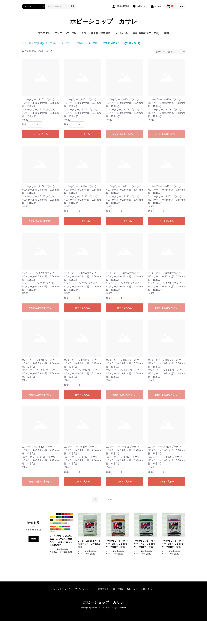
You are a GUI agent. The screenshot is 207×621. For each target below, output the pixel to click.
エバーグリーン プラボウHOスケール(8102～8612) (112, 43)
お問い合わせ (147, 589)
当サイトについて (61, 589)
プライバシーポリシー (84, 589)
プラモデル (44, 33)
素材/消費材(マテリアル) (146, 33)
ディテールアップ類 (65, 33)
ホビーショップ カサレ (103, 21)
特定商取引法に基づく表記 (110, 589)
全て (24, 43)
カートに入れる (40, 134)
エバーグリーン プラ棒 (70, 43)
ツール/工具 (121, 33)
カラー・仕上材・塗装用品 (95, 33)
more (33, 539)
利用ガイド (132, 589)
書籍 (166, 33)
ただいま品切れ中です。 (124, 134)
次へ (110, 499)
